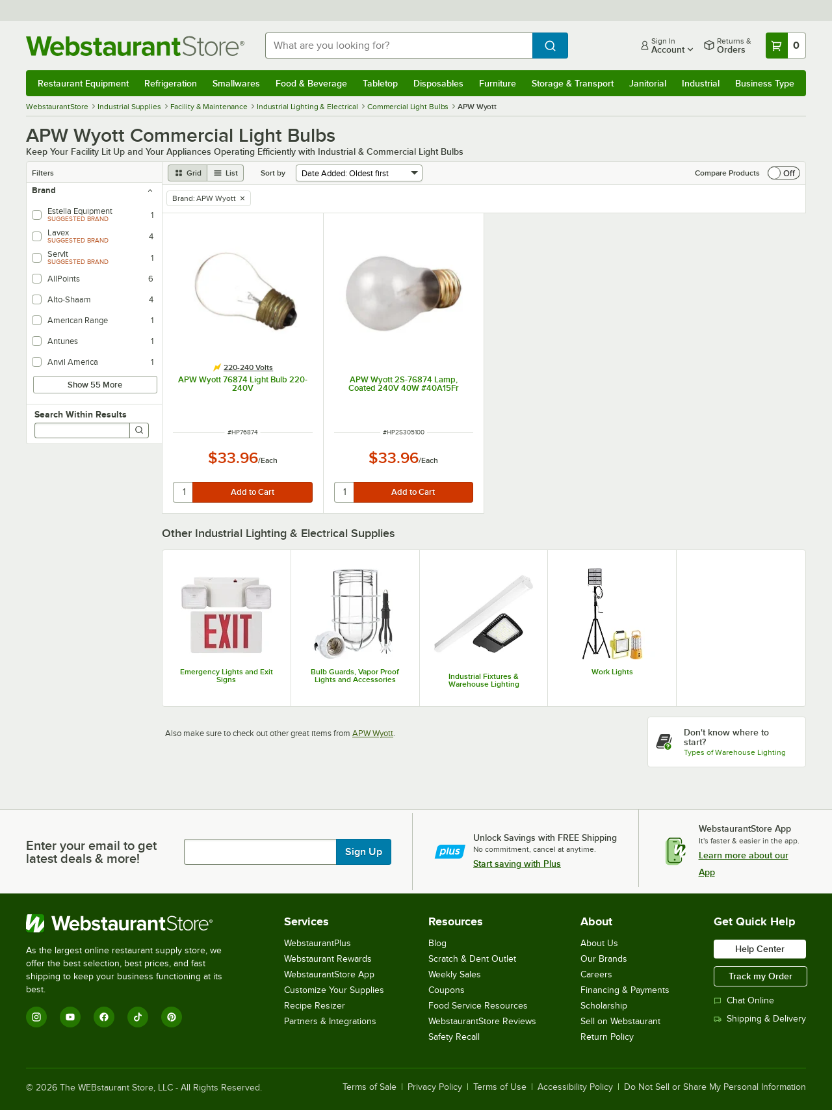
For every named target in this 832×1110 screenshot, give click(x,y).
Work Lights (612, 672)
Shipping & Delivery (760, 1019)
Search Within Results (80, 414)
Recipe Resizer (314, 1006)
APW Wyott (372, 733)
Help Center (760, 949)
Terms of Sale (369, 1087)
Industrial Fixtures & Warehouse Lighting (483, 680)
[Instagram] (36, 1017)
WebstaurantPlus (317, 943)
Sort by (273, 173)
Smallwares (236, 83)
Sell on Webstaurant (620, 1021)
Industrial (701, 83)
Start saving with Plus (517, 863)
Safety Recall (454, 1037)
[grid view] (187, 173)
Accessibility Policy (575, 1087)
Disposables (438, 83)
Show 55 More (95, 385)
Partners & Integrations (330, 1021)
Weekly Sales (454, 974)
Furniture (497, 83)
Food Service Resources (478, 1006)
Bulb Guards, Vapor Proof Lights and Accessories (355, 675)
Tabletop (380, 83)
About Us (599, 943)
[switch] (784, 172)
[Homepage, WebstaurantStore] (135, 46)
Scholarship (603, 1006)
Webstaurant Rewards (328, 959)
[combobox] (398, 46)
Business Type (764, 83)
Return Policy (607, 1037)
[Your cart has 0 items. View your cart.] (786, 46)
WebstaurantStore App (329, 974)
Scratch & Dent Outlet (472, 959)
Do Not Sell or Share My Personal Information (715, 1087)
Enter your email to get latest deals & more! (91, 852)
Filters (43, 173)
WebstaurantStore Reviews (482, 1021)
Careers (596, 974)
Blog (437, 943)
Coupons (446, 990)
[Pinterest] (171, 1017)
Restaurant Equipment (83, 83)
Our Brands (603, 959)
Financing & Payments (625, 990)
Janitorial (647, 83)
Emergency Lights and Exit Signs (226, 675)
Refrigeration (170, 83)
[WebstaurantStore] (133, 923)
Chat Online (744, 1000)
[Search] (139, 430)
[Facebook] (104, 1017)
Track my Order (760, 976)
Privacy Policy (435, 1087)
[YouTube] (70, 1017)
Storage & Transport (573, 83)
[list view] (225, 173)
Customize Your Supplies (334, 990)
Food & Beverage (311, 83)
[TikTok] (137, 1017)
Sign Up (363, 852)
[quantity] (183, 492)
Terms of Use (499, 1087)
